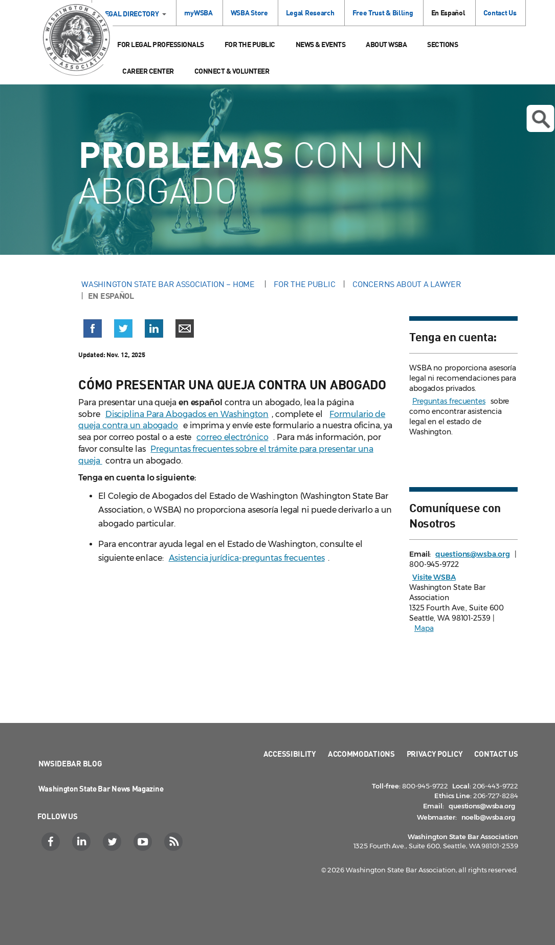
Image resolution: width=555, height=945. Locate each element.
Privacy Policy (435, 753)
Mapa (424, 628)
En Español (448, 12)
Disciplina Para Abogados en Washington (187, 414)
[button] (92, 330)
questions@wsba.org (472, 554)
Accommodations (361, 753)
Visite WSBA (434, 577)
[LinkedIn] (82, 841)
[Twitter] (113, 841)
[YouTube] (144, 841)
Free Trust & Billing (382, 12)
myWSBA (198, 12)
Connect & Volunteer (232, 71)
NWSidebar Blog (70, 763)
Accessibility (289, 753)
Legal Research (310, 12)
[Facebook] (51, 841)
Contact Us (500, 12)
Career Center (148, 71)
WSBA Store (249, 12)
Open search (540, 119)
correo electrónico (232, 437)
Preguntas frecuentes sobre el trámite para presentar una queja (225, 455)
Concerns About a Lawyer (406, 284)
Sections (442, 44)
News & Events (321, 44)
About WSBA (386, 44)
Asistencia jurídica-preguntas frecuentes (247, 558)
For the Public (250, 44)
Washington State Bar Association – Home (168, 284)
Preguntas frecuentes (448, 401)
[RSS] (174, 841)
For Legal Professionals (160, 44)
